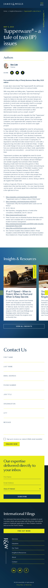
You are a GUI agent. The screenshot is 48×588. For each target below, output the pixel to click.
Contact (14, 562)
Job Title (8, 394)
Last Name (8, 366)
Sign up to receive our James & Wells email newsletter (23, 439)
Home (5, 11)
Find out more (24, 531)
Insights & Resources (15, 11)
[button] (46, 292)
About (14, 557)
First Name (8, 357)
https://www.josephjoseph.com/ (16, 215)
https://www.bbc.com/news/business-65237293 (21, 197)
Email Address (10, 376)
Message (7, 422)
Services (15, 539)
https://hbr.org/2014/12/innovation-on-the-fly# (21, 228)
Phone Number (10, 385)
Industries (15, 543)
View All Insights (24, 326)
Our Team (15, 548)
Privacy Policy (20, 584)
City (5, 413)
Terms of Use (28, 584)
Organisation (10, 404)
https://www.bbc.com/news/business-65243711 (21, 201)
